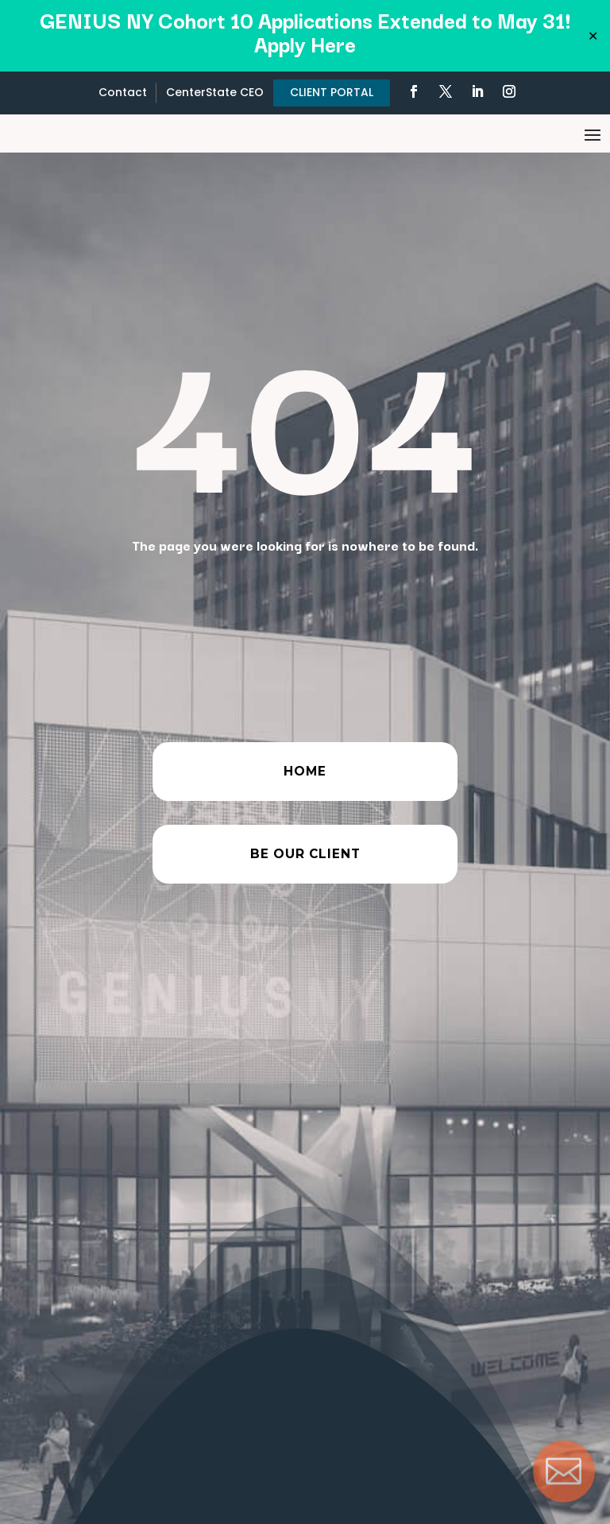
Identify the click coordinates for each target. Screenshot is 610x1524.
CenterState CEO (215, 92)
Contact (122, 92)
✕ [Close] (593, 35)
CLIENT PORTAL (331, 92)
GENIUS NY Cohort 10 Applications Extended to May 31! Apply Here (305, 31)
